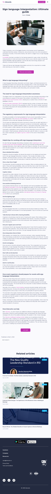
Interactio (7, 311)
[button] (47, 2)
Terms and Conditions (8, 465)
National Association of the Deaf (13, 187)
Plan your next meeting (25, 72)
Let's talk (25, 330)
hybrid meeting (20, 287)
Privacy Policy (6, 463)
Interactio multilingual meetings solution (15, 317)
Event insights (5, 339)
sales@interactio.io (7, 460)
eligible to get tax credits (23, 132)
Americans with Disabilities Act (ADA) (23, 118)
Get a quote (41, 2)
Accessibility (6, 57)
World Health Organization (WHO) (13, 103)
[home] (20, 2)
